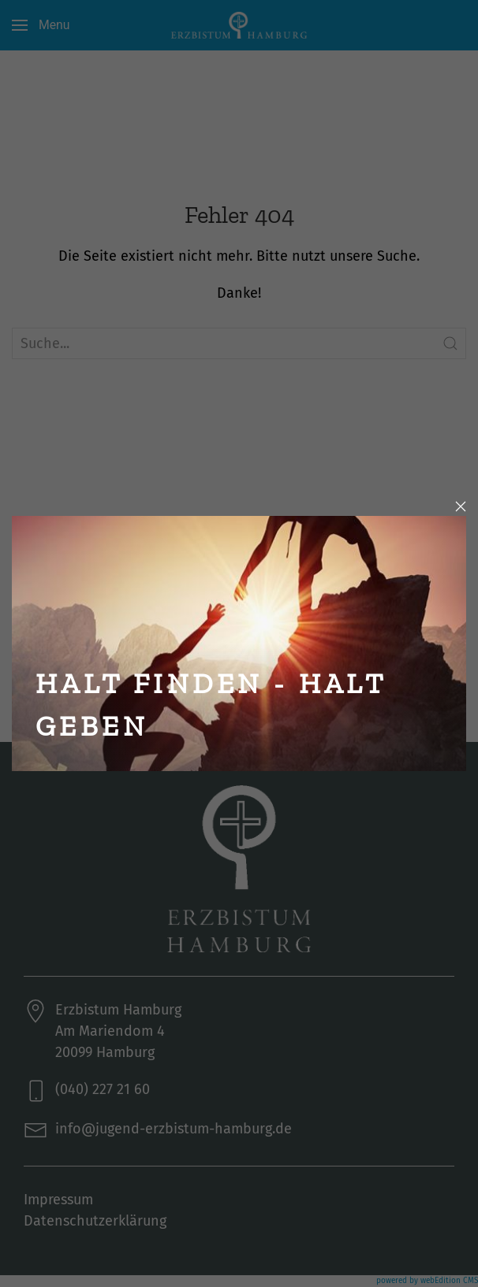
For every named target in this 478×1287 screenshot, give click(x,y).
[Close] (460, 506)
